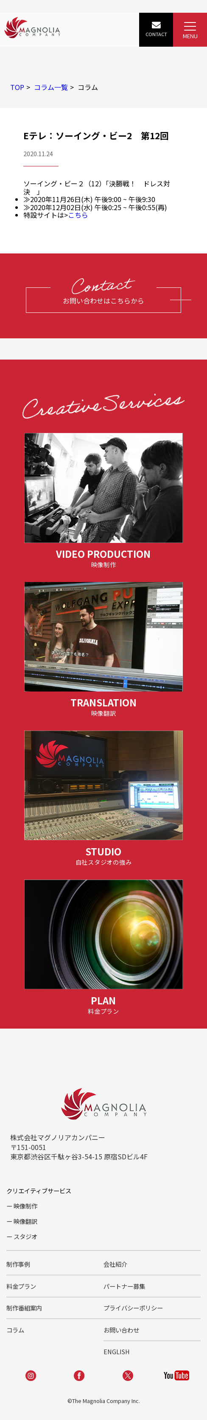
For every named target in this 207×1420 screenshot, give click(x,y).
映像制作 (25, 1205)
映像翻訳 (25, 1221)
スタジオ (25, 1236)
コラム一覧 (51, 87)
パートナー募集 (124, 1286)
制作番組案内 (24, 1307)
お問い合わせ (121, 1329)
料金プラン (21, 1286)
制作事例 (18, 1264)
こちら (78, 215)
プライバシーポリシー (133, 1307)
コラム (15, 1329)
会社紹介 (115, 1264)
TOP (17, 87)
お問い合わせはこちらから (103, 300)
